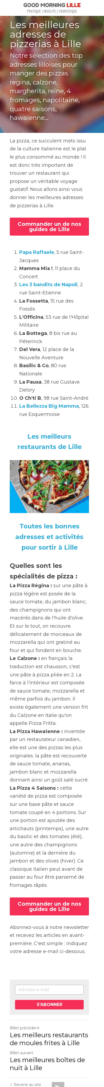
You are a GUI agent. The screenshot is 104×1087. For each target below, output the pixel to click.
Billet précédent (24, 990)
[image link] (52, 7)
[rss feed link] (58, 1050)
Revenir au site (25, 1046)
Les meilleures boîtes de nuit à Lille (47, 1026)
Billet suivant (21, 1015)
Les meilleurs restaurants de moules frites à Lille (49, 1001)
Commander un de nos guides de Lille (52, 209)
